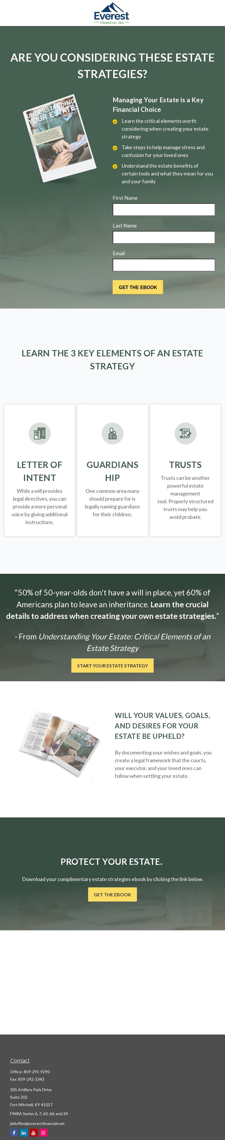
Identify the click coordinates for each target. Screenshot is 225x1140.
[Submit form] (138, 287)
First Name (125, 198)
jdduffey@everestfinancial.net (37, 1123)
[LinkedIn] (24, 1133)
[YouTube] (34, 1133)
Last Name (125, 225)
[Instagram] (43, 1133)
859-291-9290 (37, 1071)
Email (119, 253)
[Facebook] (14, 1133)
